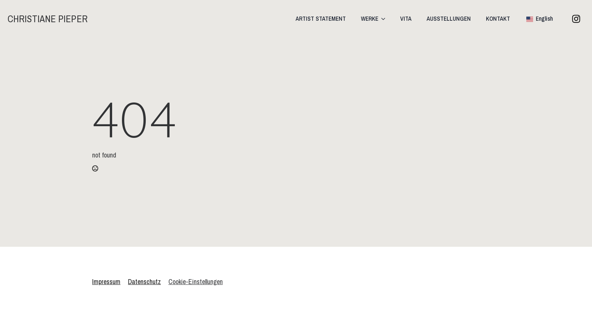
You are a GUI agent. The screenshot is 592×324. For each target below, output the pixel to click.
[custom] (576, 19)
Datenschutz (144, 281)
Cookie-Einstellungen (195, 281)
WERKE (369, 19)
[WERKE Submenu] (385, 18)
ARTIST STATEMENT (321, 19)
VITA (406, 19)
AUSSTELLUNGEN (449, 19)
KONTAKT (498, 19)
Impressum (106, 281)
